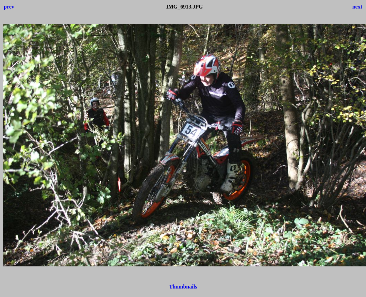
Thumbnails (183, 287)
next (357, 7)
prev (9, 7)
